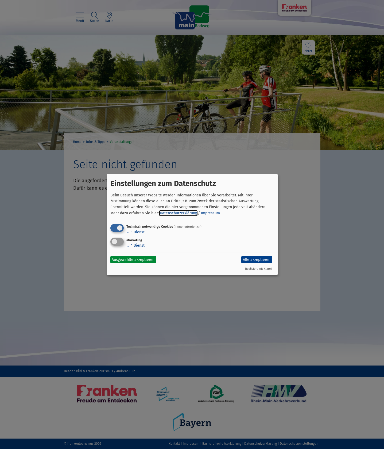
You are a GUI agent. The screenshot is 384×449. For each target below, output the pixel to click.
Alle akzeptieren (256, 259)
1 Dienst (135, 232)
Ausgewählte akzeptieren (133, 259)
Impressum (210, 213)
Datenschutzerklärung (178, 213)
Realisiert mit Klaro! (258, 269)
